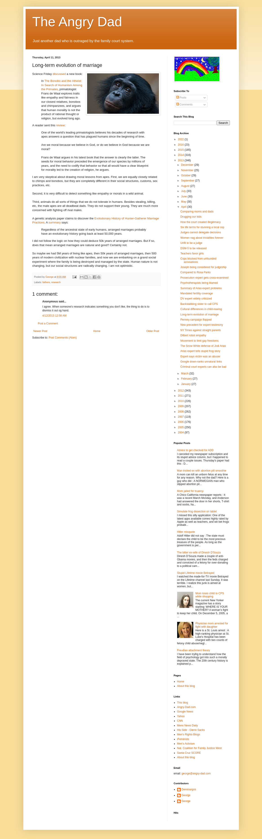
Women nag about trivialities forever (201, 237)
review (60, 125)
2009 (181, 406)
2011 (181, 395)
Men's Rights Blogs (188, 734)
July (184, 191)
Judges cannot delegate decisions (200, 232)
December (187, 164)
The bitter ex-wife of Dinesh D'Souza (199, 552)
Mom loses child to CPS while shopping (209, 595)
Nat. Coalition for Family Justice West (199, 748)
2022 (181, 139)
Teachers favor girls (192, 253)
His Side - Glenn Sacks (191, 730)
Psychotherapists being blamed (199, 282)
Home (96, 331)
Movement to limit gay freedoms (199, 340)
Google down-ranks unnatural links (201, 361)
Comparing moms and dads (196, 211)
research (56, 282)
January (186, 384)
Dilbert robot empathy (193, 335)
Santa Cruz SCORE (189, 752)
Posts (181, 97)
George (186, 795)
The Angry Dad (77, 21)
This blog (182, 702)
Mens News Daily (187, 725)
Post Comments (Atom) (63, 337)
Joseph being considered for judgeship (203, 267)
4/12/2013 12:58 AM (54, 315)
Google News (185, 711)
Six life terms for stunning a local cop (202, 227)
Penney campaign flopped (195, 319)
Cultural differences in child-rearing (201, 309)
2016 (181, 144)
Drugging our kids (190, 216)
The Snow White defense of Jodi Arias (203, 345)
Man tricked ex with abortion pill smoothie (201, 470)
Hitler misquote (186, 531)
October (186, 175)
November (187, 170)
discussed (59, 74)
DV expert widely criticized (196, 298)
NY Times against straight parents (200, 330)
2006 (181, 422)
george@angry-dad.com (196, 773)
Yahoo (181, 716)
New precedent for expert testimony (201, 324)
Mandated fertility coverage (196, 293)
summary (54, 222)
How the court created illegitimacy (200, 222)
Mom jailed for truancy (190, 491)
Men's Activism (186, 743)
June (184, 196)
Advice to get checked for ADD (195, 450)
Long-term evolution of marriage (199, 314)
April (184, 206)
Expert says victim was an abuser (200, 356)
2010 (181, 401)
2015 (181, 149)
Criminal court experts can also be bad (203, 366)
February (186, 378)
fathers (46, 282)
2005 (181, 427)
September (188, 180)
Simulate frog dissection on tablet (197, 511)
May (184, 201)
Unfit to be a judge (191, 243)
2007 (181, 416)
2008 (181, 411)
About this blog (186, 686)
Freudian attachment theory (193, 650)
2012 (181, 390)
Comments (184, 104)
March (185, 373)
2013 (181, 160)
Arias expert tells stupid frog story (200, 351)
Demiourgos (189, 789)
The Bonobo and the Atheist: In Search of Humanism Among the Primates (61, 85)
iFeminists (183, 739)
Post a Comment (48, 323)
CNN (180, 720)
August (185, 186)
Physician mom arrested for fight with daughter (211, 625)
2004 (181, 432)
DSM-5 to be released (193, 248)
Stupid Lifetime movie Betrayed (195, 573)
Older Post (152, 331)
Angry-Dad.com (186, 707)
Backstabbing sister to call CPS (199, 304)
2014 (181, 155)
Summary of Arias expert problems (201, 288)
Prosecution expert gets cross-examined (204, 277)
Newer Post (40, 331)
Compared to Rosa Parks (195, 272)
